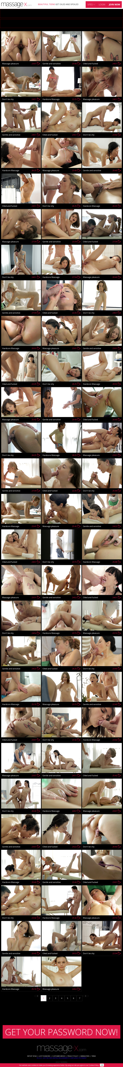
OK (102, 1065)
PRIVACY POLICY (72, 1056)
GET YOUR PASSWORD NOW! (61, 1031)
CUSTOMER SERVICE (58, 1056)
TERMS (93, 1056)
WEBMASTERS (84, 1056)
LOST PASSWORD (44, 1056)
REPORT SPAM (32, 1056)
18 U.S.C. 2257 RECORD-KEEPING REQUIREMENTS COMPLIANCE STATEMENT (62, 1058)
